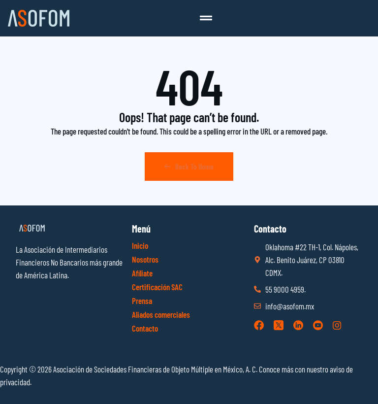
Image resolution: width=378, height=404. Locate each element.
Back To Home (189, 166)
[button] (206, 18)
